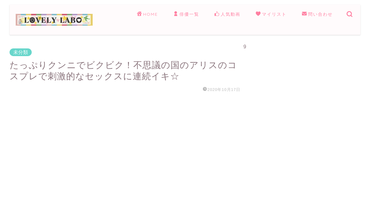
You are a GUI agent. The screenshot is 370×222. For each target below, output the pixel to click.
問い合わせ (317, 14)
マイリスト (271, 14)
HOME (147, 14)
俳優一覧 (186, 14)
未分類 (20, 52)
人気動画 (227, 14)
